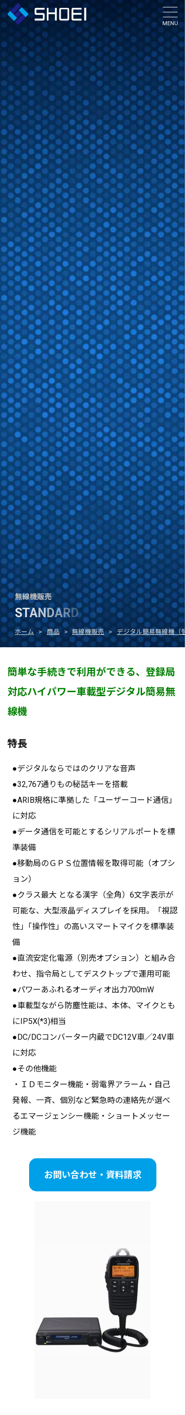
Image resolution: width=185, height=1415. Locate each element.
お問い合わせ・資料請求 (93, 1175)
